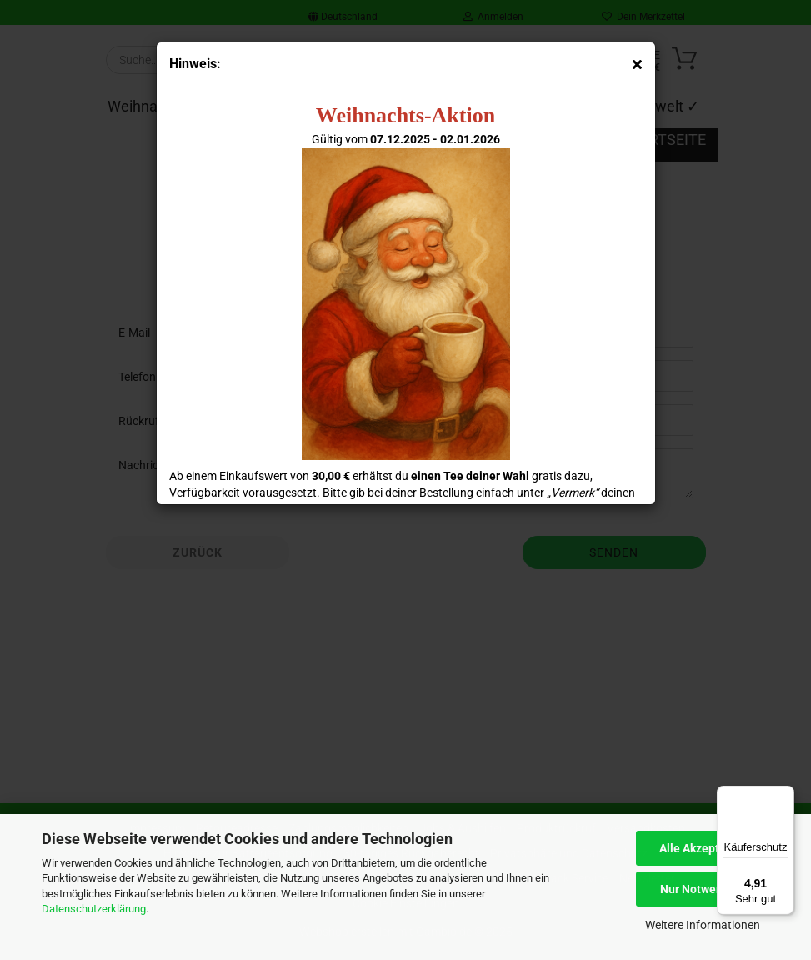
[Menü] (784, 796)
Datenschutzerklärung (94, 908)
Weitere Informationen (702, 925)
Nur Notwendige (703, 889)
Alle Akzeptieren (703, 848)
